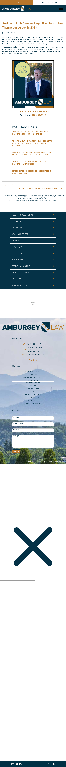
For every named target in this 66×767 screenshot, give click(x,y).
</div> (17, 589)
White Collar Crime (33, 403)
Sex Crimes (33, 392)
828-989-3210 (39, 115)
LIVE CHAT (16, 764)
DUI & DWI (33, 386)
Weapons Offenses (33, 383)
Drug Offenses (33, 400)
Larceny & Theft (33, 389)
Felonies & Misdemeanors (33, 371)
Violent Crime (33, 380)
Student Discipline (33, 397)
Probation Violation (33, 394)
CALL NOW (16, 2)
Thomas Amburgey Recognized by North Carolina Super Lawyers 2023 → (40, 188)
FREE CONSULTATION (49, 2)
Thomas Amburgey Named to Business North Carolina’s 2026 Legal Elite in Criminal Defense (32, 143)
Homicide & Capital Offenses (33, 377)
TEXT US (49, 764)
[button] (33, 215)
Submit (16, 451)
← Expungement (7, 185)
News (16, 33)
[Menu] (61, 9)
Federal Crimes (33, 374)
